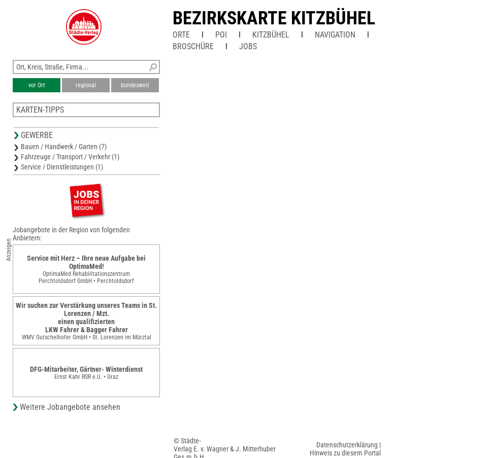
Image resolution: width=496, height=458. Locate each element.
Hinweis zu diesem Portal (345, 453)
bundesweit (135, 85)
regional (86, 85)
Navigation (335, 35)
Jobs (248, 46)
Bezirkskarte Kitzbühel (274, 18)
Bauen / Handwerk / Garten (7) (64, 147)
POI (221, 35)
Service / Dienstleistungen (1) (62, 167)
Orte (181, 35)
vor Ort (36, 85)
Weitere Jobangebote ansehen (70, 407)
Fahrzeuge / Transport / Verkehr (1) (70, 157)
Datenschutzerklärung (347, 445)
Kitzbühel (270, 35)
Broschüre (193, 46)
